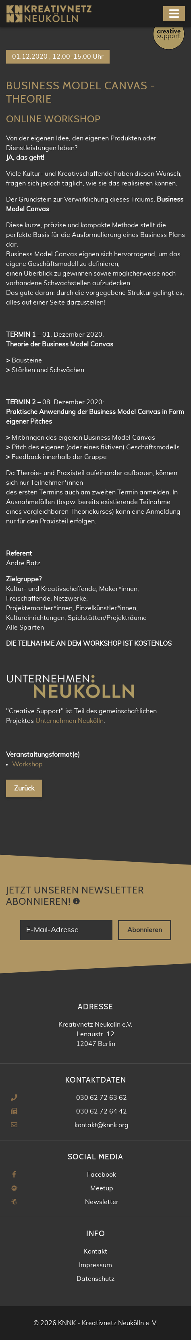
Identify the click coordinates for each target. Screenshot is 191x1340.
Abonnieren (144, 930)
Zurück (24, 788)
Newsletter (101, 1202)
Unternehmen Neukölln (69, 721)
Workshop (27, 764)
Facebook (101, 1174)
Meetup (101, 1188)
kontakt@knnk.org (102, 1125)
